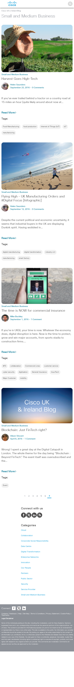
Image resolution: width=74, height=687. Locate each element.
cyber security (8, 372)
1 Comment (36, 319)
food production (29, 127)
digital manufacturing (11, 252)
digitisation (23, 372)
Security (24, 584)
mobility (23, 378)
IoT (65, 127)
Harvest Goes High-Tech (19, 79)
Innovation (25, 563)
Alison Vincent (17, 436)
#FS (4, 366)
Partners (24, 573)
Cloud (23, 530)
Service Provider (28, 589)
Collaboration (27, 536)
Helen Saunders (17, 85)
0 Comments (38, 88)
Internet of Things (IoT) (50, 127)
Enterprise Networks (30, 557)
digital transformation (32, 252)
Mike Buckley (16, 317)
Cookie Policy (65, 613)
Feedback (13, 613)
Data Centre (26, 546)
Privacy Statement (52, 613)
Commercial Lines (32, 366)
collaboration (16, 366)
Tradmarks (5, 615)
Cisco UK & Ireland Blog (11, 11)
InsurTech (55, 372)
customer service (51, 366)
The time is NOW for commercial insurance (33, 310)
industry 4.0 (50, 252)
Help (19, 613)
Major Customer (9, 378)
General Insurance (39, 372)
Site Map (26, 613)
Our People (26, 568)
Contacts (4, 613)
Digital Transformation (30, 552)
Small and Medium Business (33, 595)
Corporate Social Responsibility (34, 541)
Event (5, 485)
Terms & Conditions (38, 613)
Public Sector (27, 579)
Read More (8, 112)
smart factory (24, 258)
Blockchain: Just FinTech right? (24, 430)
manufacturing (8, 133)
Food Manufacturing (11, 127)
